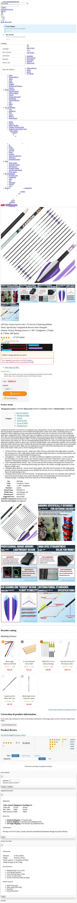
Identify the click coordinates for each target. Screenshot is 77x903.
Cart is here (30, 52)
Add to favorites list (10, 398)
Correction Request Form (9, 725)
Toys (10, 109)
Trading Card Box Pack (16, 127)
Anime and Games (15, 97)
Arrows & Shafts (22, 423)
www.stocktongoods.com (11, 1)
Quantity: (6, 780)
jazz (10, 102)
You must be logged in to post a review (13, 735)
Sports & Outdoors (8, 69)
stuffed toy (12, 111)
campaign (5, 49)
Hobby (11, 122)
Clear (49, 759)
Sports (11, 82)
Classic (11, 95)
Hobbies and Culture (15, 86)
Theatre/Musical (14, 100)
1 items (72, 746)
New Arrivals (6, 52)
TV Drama (30, 73)
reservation (5, 56)
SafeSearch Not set (7, 9)
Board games (13, 118)
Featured (5, 59)
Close (3, 896)
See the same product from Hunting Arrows (62, 709)
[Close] (2, 777)
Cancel (4, 786)
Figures (11, 124)
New (21, 345)
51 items (26, 743)
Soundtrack (12, 98)
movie (29, 72)
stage (10, 81)
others (11, 79)
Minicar (11, 116)
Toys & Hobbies (10, 107)
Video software (31, 68)
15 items (72, 739)
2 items (72, 744)
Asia (10, 106)
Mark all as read (6, 22)
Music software (10, 90)
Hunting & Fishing (23, 415)
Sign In (3, 11)
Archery (19, 418)
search (4, 7)
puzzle (11, 115)
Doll (10, 113)
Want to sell (6, 62)
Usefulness (37, 755)
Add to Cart (15, 393)
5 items (72, 741)
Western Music (13, 93)
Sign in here (30, 48)
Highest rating (26, 755)
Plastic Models (13, 125)
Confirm (10, 786)
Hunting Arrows (22, 426)
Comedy (11, 84)
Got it (3, 837)
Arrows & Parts (22, 420)
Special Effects (13, 77)
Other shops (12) (12, 367)
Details (29, 360)
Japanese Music (14, 91)
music (11, 75)
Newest (15, 755)
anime (29, 70)
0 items (72, 748)
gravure (11, 88)
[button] (38, 19)
